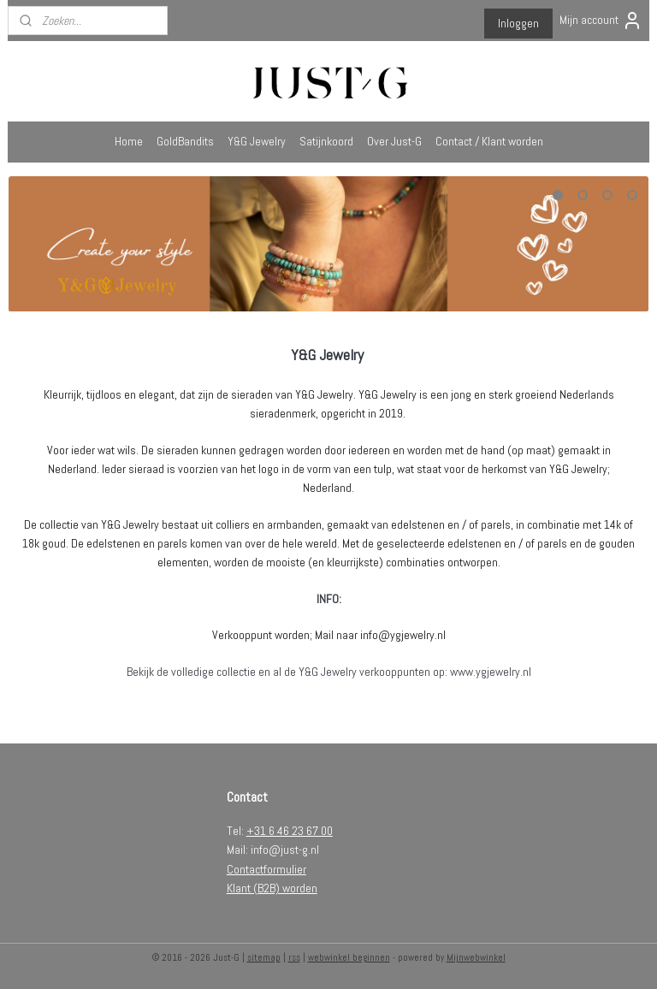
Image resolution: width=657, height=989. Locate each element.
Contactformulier (266, 869)
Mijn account (600, 20)
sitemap (264, 957)
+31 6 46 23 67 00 (289, 830)
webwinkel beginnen (349, 957)
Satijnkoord (326, 141)
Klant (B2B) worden (272, 888)
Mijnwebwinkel (476, 957)
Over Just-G (394, 141)
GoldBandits (185, 141)
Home (129, 141)
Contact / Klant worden (489, 141)
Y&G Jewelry (257, 141)
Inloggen (518, 23)
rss (294, 957)
